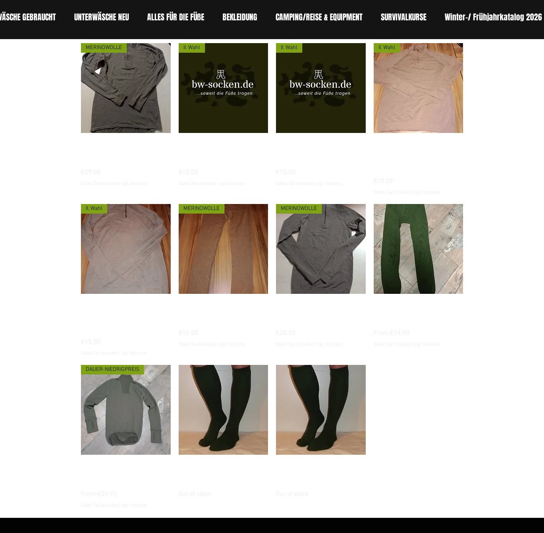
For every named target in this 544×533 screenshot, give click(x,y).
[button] (175, 17)
